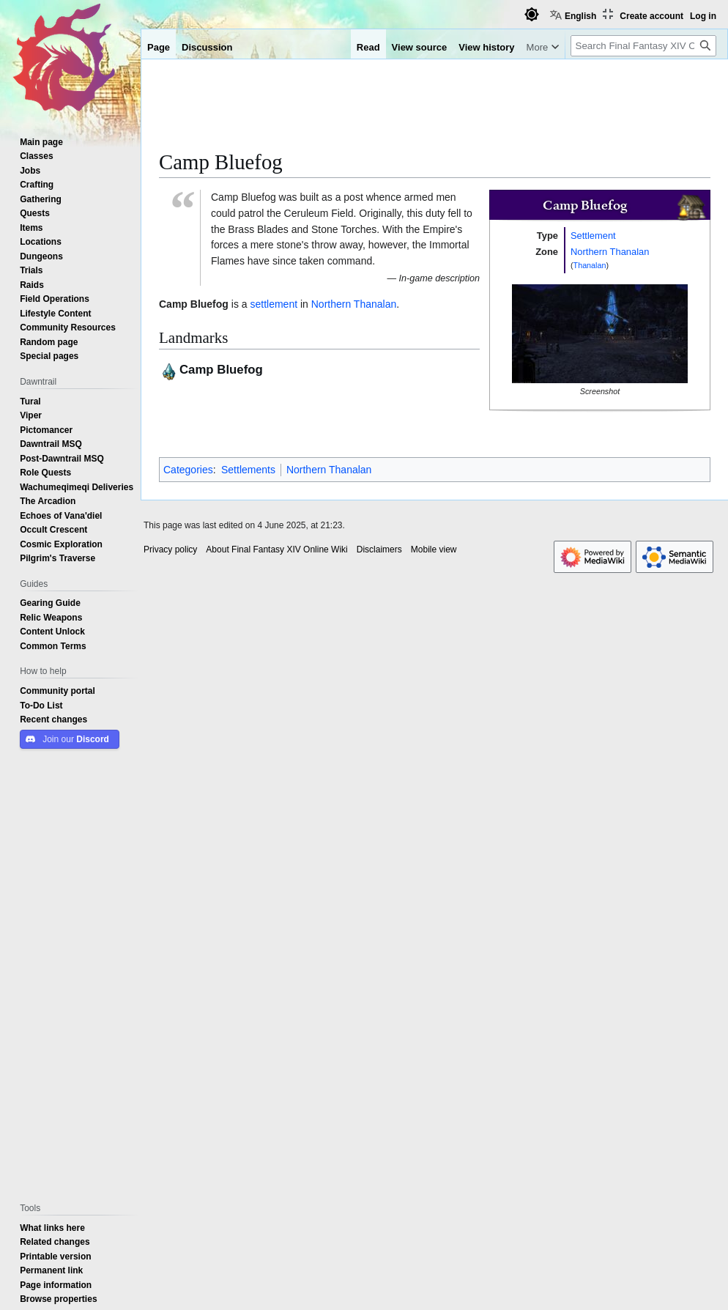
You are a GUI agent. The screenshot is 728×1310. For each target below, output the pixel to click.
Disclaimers (379, 549)
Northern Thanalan (610, 251)
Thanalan (589, 265)
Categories (188, 469)
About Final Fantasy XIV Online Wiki (276, 549)
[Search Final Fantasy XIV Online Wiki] (643, 45)
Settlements (248, 469)
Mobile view (434, 549)
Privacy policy (170, 549)
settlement (273, 304)
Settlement (593, 235)
